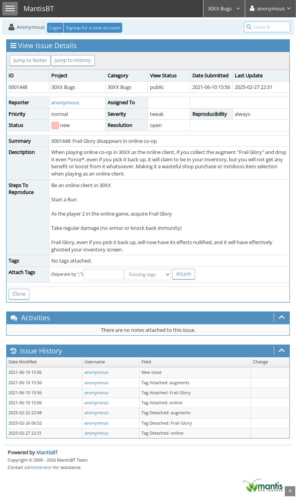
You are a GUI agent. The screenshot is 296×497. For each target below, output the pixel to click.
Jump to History (73, 60)
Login (55, 27)
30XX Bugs (224, 8)
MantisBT (47, 452)
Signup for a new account (93, 27)
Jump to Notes (30, 60)
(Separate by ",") (67, 274)
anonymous (65, 102)
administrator (38, 467)
